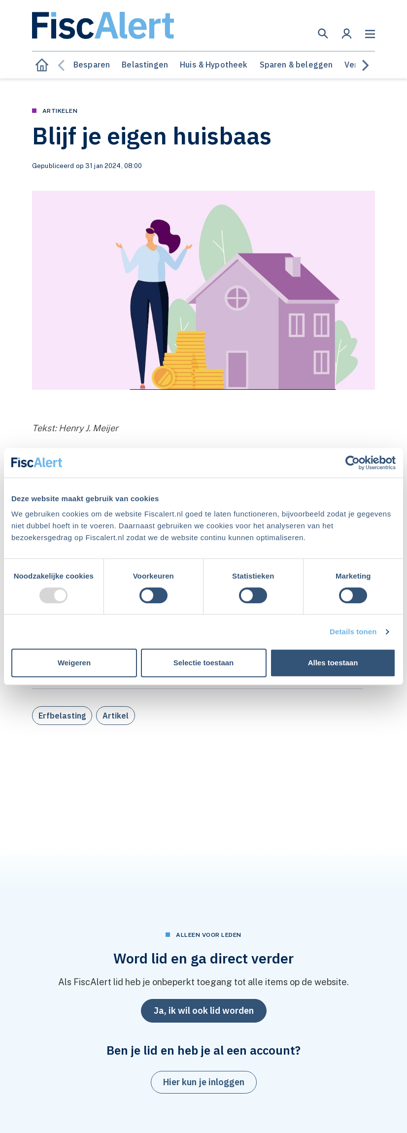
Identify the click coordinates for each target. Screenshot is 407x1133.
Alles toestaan (333, 662)
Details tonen (353, 631)
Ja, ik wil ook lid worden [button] (204, 1010)
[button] (323, 33)
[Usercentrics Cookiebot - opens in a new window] (352, 462)
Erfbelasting (62, 716)
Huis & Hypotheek (214, 64)
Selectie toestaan (203, 662)
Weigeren (74, 662)
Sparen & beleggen (296, 64)
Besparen (91, 64)
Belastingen (145, 64)
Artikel (115, 716)
